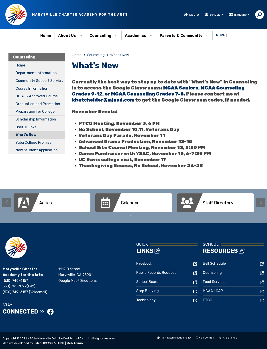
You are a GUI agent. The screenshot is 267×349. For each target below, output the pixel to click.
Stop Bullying (147, 291)
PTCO (207, 300)
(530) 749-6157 (15, 280)
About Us (70, 35)
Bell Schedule (214, 263)
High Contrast (206, 337)
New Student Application (37, 150)
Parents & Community (184, 35)
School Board (147, 282)
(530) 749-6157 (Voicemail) (25, 292)
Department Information (36, 73)
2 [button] (137, 215)
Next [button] (260, 202)
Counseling (104, 35)
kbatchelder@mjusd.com (103, 100)
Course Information (32, 88)
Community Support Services (40, 81)
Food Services (214, 282)
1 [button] (130, 215)
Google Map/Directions (77, 280)
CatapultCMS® (43, 343)
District (194, 14)
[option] (52, 202)
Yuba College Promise (33, 142)
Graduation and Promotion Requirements (40, 104)
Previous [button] (6, 202)
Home (45, 35)
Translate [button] (240, 14)
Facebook (144, 263)
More (221, 35)
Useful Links (26, 127)
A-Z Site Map (228, 338)
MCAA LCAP (213, 291)
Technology (146, 300)
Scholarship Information (36, 119)
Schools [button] (215, 14)
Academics (139, 35)
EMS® (61, 343)
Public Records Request (156, 272)
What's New (26, 135)
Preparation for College (35, 111)
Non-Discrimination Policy (174, 338)
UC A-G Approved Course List (40, 96)
